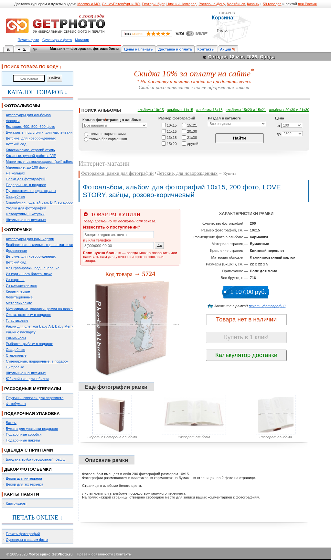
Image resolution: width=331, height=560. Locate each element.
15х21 (192, 125)
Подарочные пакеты (23, 440)
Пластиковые (17, 320)
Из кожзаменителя (21, 285)
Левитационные (19, 297)
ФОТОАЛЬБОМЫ (22, 105)
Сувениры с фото (57, 40)
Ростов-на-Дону (212, 4)
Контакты (206, 49)
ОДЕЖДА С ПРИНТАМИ (28, 450)
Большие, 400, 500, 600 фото (30, 127)
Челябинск (236, 4)
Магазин (82, 40)
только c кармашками (107, 134)
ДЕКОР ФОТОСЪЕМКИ (28, 469)
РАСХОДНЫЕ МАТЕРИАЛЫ (32, 388)
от (278, 126)
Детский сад (16, 144)
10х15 (172, 125)
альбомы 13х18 (209, 110)
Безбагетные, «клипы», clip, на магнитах (40, 245)
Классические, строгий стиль (30, 150)
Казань (253, 4)
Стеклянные (16, 355)
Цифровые (15, 367)
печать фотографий (267, 306)
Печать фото (28, 40)
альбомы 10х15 (151, 110)
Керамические (18, 291)
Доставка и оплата (175, 49)
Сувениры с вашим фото (27, 540)
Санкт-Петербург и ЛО (121, 4)
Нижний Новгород (181, 4)
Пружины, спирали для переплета (34, 398)
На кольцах (15, 173)
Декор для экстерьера (24, 484)
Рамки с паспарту (21, 332)
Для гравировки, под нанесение (32, 268)
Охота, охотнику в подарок (28, 315)
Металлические (19, 303)
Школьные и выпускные (26, 220)
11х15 (172, 131)
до (279, 134)
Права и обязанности (95, 554)
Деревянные (16, 250)
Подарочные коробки (23, 434)
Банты (11, 423)
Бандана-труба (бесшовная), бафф (36, 459)
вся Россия (307, 4)
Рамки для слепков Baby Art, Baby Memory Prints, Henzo (53, 326)
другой (192, 143)
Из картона (15, 280)
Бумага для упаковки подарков (32, 429)
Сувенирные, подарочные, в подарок (37, 361)
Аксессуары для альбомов (28, 115)
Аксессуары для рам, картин (30, 239)
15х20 (172, 143)
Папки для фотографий (25, 179)
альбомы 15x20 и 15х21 (246, 110)
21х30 (192, 137)
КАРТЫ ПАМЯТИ (21, 494)
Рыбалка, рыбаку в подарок (29, 344)
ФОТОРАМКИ (18, 229)
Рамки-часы (16, 338)
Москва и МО (88, 4)
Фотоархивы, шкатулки (25, 214)
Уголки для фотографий (26, 208)
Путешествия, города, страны (31, 191)
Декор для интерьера (24, 478)
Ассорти (13, 121)
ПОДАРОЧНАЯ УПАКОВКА (32, 413)
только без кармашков (108, 139)
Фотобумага (16, 404)
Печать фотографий (23, 534)
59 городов (272, 4)
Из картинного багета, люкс (29, 274)
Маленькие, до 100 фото (27, 167)
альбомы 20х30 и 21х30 (289, 110)
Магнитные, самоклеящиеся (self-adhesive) (42, 161)
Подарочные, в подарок (26, 185)
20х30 (192, 131)
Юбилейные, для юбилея (27, 379)
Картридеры (16, 503)
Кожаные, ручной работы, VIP (31, 156)
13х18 (172, 137)
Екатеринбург (153, 4)
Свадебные (15, 196)
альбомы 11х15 (180, 110)
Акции (225, 49)
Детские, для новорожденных (31, 138)
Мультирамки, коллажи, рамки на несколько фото (48, 309)
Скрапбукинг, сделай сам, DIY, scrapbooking (43, 202)
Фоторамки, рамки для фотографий (117, 173)
